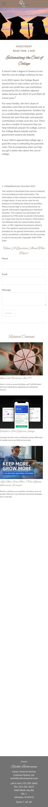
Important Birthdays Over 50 (15, 378)
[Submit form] (8, 313)
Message (6, 289)
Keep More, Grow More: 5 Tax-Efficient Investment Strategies (20, 483)
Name (5, 258)
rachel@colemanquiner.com (24, 778)
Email (4, 274)
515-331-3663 (30, 783)
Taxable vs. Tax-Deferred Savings (17, 431)
